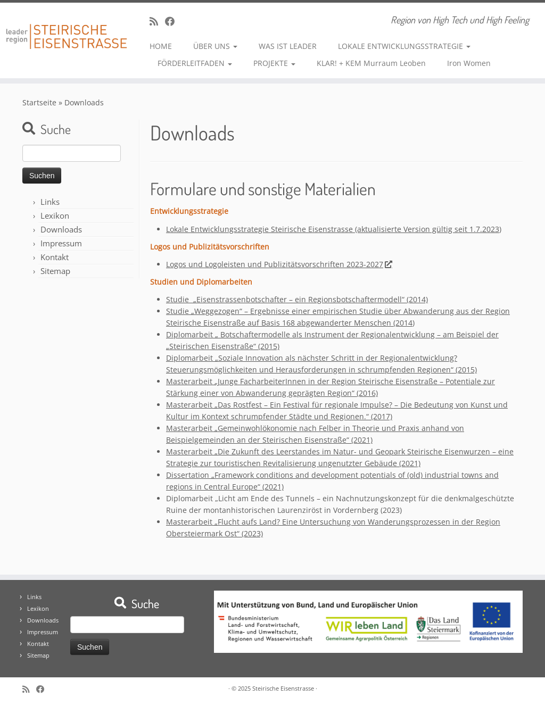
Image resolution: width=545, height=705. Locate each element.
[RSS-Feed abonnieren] (157, 21)
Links (50, 201)
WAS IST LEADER (288, 46)
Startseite (39, 102)
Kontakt (54, 257)
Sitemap (55, 271)
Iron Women (469, 63)
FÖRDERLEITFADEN (195, 63)
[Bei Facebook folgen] (173, 21)
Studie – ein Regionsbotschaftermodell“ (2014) (297, 299)
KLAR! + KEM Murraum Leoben (371, 63)
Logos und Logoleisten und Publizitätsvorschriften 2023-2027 (278, 264)
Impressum (61, 243)
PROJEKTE (274, 63)
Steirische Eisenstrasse (283, 688)
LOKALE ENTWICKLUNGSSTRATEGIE (404, 46)
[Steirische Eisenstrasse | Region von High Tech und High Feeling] (64, 28)
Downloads (61, 229)
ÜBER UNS (215, 46)
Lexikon (54, 215)
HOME (161, 46)
